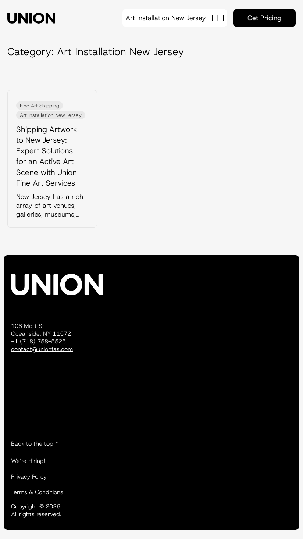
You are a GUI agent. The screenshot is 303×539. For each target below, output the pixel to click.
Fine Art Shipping (39, 105)
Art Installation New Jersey (51, 115)
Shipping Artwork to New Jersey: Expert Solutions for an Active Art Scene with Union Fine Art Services (46, 156)
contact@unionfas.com (42, 349)
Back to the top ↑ (34, 443)
